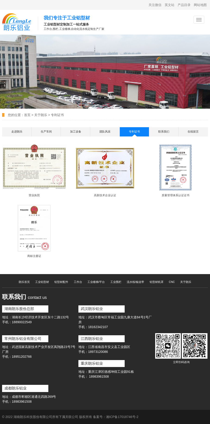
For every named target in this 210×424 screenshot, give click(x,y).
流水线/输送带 (135, 282)
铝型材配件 (61, 282)
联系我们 (163, 131)
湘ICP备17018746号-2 (122, 417)
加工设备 (75, 131)
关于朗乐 (40, 115)
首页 (27, 115)
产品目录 (184, 5)
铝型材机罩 (157, 282)
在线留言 (193, 131)
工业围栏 (115, 282)
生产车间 (46, 131)
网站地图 (200, 5)
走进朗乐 (16, 131)
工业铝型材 (42, 282)
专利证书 (57, 115)
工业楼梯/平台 (96, 282)
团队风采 (105, 131)
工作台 (78, 282)
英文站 (169, 5)
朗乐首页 (24, 282)
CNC (172, 282)
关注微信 (154, 5)
